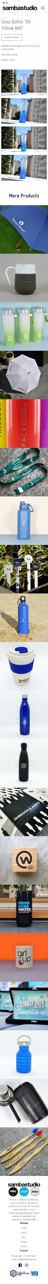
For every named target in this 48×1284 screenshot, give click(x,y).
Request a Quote (12, 37)
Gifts (24, 1237)
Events (24, 1233)
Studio (24, 1228)
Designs (24, 1242)
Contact (24, 1246)
